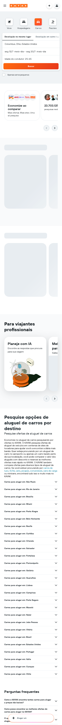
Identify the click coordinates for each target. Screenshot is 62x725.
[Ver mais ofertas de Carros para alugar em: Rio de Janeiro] (56, 489)
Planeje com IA (19, 345)
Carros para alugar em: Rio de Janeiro (21, 489)
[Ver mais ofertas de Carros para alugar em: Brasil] (56, 637)
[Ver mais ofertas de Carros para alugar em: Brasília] (56, 497)
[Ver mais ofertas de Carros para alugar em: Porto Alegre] (56, 512)
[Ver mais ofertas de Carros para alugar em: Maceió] (56, 608)
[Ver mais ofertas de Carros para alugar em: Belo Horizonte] (56, 519)
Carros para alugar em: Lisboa (18, 585)
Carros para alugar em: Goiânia (18, 571)
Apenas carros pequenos (18, 74)
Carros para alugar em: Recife (18, 526)
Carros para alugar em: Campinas (20, 593)
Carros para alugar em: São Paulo (19, 482)
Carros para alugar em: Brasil (17, 637)
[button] (5, 6)
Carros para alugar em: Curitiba (19, 534)
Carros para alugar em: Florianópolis (21, 563)
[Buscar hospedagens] (24, 22)
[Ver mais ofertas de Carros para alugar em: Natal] (56, 615)
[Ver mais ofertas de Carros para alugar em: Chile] (56, 674)
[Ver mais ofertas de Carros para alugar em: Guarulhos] (56, 578)
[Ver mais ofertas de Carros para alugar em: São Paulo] (56, 482)
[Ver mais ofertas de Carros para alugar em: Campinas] (56, 593)
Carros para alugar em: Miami (18, 504)
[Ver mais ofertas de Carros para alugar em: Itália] (56, 659)
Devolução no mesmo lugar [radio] (18, 36)
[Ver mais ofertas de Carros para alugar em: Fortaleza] (56, 556)
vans (18, 471)
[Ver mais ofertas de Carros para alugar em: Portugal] (56, 652)
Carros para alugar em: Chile (17, 674)
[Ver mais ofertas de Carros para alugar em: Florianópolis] (56, 563)
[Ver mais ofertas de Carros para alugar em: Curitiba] (56, 534)
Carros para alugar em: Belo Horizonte (22, 519)
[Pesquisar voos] (9, 22)
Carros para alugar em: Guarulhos (20, 578)
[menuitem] (9, 24)
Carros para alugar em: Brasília (18, 497)
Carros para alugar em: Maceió (18, 608)
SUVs (12, 471)
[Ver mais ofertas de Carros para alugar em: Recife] (56, 526)
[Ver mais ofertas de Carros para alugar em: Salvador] (56, 548)
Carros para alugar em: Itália (17, 659)
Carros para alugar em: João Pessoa (21, 622)
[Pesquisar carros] (38, 22)
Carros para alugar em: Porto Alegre (21, 512)
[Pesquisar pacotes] (52, 22)
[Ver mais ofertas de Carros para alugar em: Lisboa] (56, 585)
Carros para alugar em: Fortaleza (19, 556)
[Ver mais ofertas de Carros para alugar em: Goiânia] (56, 571)
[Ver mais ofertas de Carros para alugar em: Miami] (56, 504)
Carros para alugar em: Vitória (18, 630)
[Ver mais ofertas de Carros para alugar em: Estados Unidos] (56, 645)
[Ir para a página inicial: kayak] (19, 5)
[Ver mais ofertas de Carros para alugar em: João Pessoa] (56, 622)
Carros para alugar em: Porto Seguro (21, 600)
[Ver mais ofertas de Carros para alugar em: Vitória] (56, 630)
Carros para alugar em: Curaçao (19, 667)
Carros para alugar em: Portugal (19, 652)
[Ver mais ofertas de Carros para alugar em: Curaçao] (56, 667)
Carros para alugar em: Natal (17, 615)
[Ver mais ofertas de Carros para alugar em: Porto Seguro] (56, 600)
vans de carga (50, 471)
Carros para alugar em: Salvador (19, 548)
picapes (25, 471)
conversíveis (36, 471)
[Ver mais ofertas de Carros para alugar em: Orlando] (56, 541)
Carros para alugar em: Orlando (19, 541)
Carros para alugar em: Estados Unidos (22, 645)
